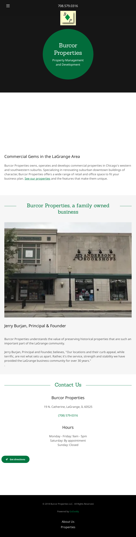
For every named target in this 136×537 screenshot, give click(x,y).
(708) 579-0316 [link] (68, 415)
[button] (13, 5)
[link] (68, 12)
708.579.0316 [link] (68, 6)
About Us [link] (68, 522)
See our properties (37, 179)
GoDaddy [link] (74, 511)
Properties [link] (68, 527)
